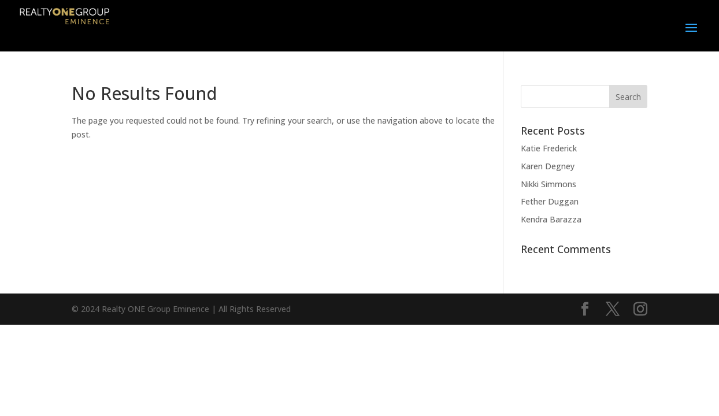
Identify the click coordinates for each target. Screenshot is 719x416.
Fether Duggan (550, 201)
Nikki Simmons (548, 184)
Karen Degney (548, 166)
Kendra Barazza (551, 219)
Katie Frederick (549, 148)
